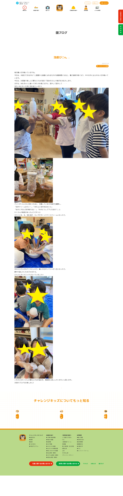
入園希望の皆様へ (73, 8)
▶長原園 (48, 462)
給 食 (25, 3)
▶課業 (31, 460)
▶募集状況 (80, 464)
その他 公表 (65, 473)
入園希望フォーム (66, 462)
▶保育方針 (32, 458)
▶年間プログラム (33, 467)
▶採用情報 (80, 462)
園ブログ (48, 8)
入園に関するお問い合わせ (41, 484)
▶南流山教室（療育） (52, 478)
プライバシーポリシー (68, 475)
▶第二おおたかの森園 (52, 471)
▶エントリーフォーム (83, 471)
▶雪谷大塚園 (49, 460)
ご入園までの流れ (66, 458)
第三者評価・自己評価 (68, 467)
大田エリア (21, 2)
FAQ (63, 460)
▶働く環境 (80, 458)
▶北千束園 (49, 464)
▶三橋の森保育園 (50, 458)
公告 (63, 471)
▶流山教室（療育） (51, 473)
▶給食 (31, 462)
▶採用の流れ (80, 460)
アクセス (87, 3)
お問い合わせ (104, 3)
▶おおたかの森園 (50, 467)
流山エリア (26, 2)
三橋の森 (21, 3)
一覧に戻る (61, 390)
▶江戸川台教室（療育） (52, 475)
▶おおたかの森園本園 (52, 469)
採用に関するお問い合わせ (68, 484)
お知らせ (95, 3)
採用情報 (86, 8)
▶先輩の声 (80, 467)
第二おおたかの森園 (102, 66)
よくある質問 (97, 8)
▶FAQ (78, 469)
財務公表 (64, 469)
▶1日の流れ (32, 464)
